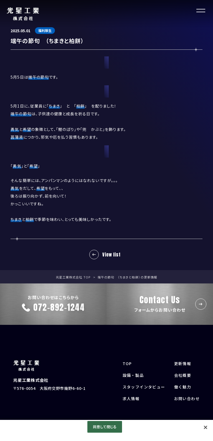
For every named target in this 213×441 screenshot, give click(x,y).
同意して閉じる (105, 426)
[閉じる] (205, 427)
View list (111, 254)
